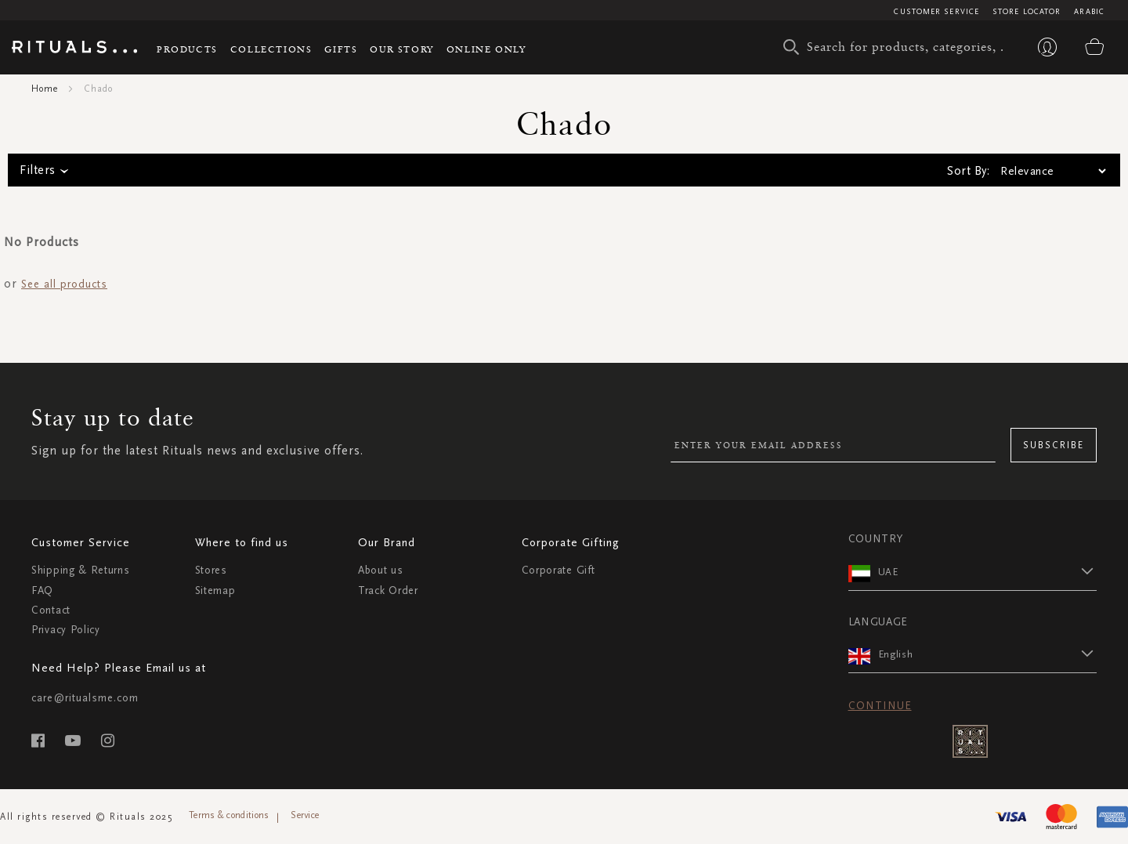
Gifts (340, 49)
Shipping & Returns (80, 570)
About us (380, 570)
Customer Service (936, 11)
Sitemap (215, 590)
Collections (271, 49)
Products (187, 49)
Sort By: (968, 171)
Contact (50, 610)
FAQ (42, 590)
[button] (987, 571)
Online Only (486, 49)
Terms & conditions (229, 815)
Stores (211, 570)
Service (305, 815)
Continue (880, 705)
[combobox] (896, 47)
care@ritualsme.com (85, 698)
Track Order (388, 590)
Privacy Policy (65, 629)
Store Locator (1026, 11)
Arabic (1089, 11)
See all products (64, 284)
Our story (401, 49)
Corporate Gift (558, 570)
